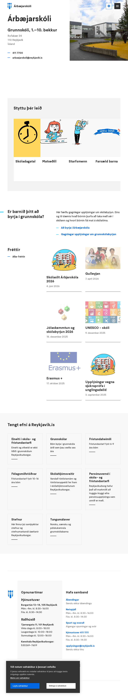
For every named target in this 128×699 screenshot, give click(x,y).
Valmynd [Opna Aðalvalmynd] (117, 6)
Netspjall (83, 613)
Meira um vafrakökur (20, 678)
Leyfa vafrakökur (20, 686)
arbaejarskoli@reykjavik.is (27, 57)
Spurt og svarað (83, 624)
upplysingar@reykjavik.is (83, 647)
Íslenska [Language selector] (109, 6)
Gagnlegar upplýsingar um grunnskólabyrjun (88, 243)
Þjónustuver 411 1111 (83, 636)
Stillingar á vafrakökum (57, 686)
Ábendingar (83, 601)
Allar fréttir (18, 265)
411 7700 (17, 52)
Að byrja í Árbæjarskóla (75, 236)
